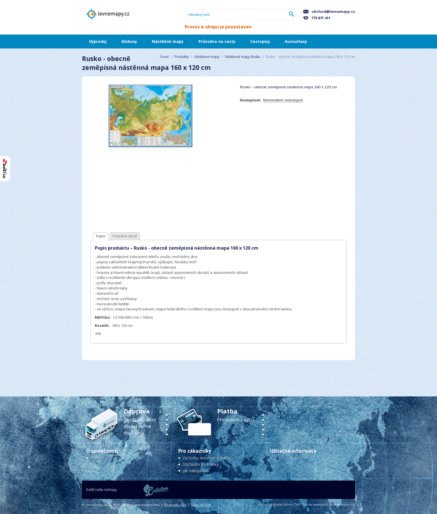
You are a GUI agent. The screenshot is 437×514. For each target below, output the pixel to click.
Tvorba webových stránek (321, 504)
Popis (100, 236)
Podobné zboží (125, 236)
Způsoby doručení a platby (206, 458)
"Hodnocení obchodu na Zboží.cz (5, 168)
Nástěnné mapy (207, 56)
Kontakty (99, 458)
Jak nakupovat (195, 470)
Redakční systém (270, 504)
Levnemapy (94, 505)
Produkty (181, 56)
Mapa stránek (201, 505)
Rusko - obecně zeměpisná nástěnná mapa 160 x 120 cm (310, 56)
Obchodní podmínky (201, 464)
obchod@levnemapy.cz (329, 11)
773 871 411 (317, 17)
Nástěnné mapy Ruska (242, 56)
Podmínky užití (175, 505)
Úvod (164, 56)
